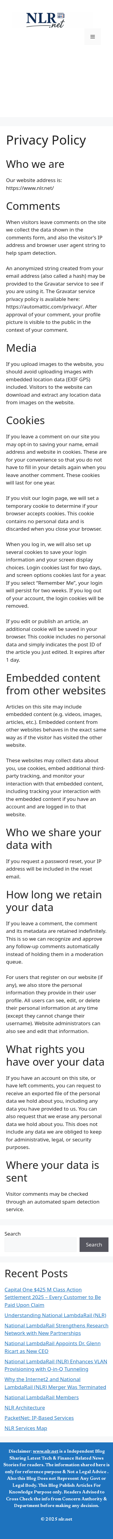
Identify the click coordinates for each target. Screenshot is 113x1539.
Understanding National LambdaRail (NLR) (55, 1315)
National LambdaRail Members (42, 1397)
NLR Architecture (25, 1407)
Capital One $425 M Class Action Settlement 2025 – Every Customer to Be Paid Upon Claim (53, 1297)
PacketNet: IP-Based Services (39, 1417)
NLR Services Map (26, 1428)
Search (13, 1233)
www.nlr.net (45, 1451)
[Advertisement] (56, 88)
